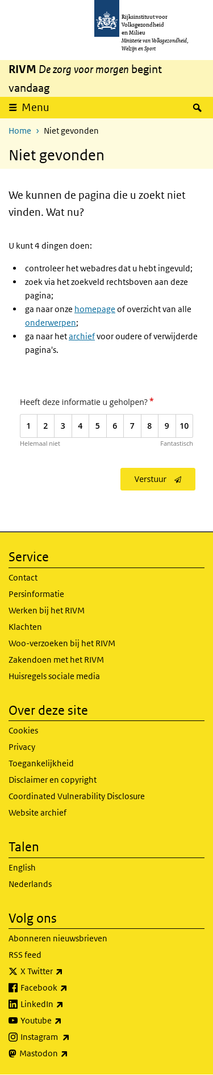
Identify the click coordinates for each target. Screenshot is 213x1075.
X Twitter (66, 971)
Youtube (66, 1020)
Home (20, 130)
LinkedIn (67, 1004)
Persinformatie (36, 593)
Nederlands (30, 883)
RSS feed (25, 954)
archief (82, 336)
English (22, 867)
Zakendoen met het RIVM (56, 659)
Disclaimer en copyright (53, 779)
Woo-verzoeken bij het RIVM (62, 643)
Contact (23, 577)
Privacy (22, 746)
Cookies (23, 730)
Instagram (70, 1037)
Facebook (69, 988)
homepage (94, 309)
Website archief (37, 812)
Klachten (25, 626)
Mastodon (68, 1053)
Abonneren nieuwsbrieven (58, 938)
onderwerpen (50, 322)
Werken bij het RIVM (47, 610)
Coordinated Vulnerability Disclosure (77, 796)
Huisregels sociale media (54, 676)
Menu (35, 107)
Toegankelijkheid (41, 763)
